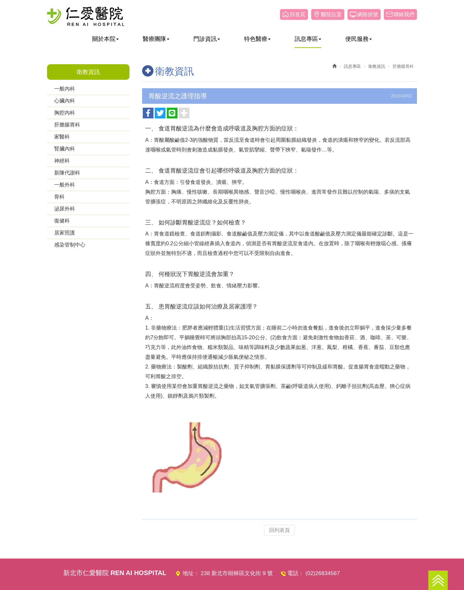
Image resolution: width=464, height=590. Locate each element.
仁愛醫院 (85, 16)
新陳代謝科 (67, 172)
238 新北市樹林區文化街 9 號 (237, 573)
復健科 (62, 220)
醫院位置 (331, 14)
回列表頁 (279, 529)
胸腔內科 (64, 112)
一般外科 (64, 184)
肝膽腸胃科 (67, 124)
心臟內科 (64, 100)
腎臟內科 (64, 148)
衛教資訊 (376, 66)
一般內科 (64, 88)
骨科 (59, 196)
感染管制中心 (69, 244)
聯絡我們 (404, 14)
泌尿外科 (64, 208)
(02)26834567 (322, 573)
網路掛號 (367, 14)
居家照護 (64, 232)
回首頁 (297, 14)
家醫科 (62, 136)
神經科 (62, 160)
